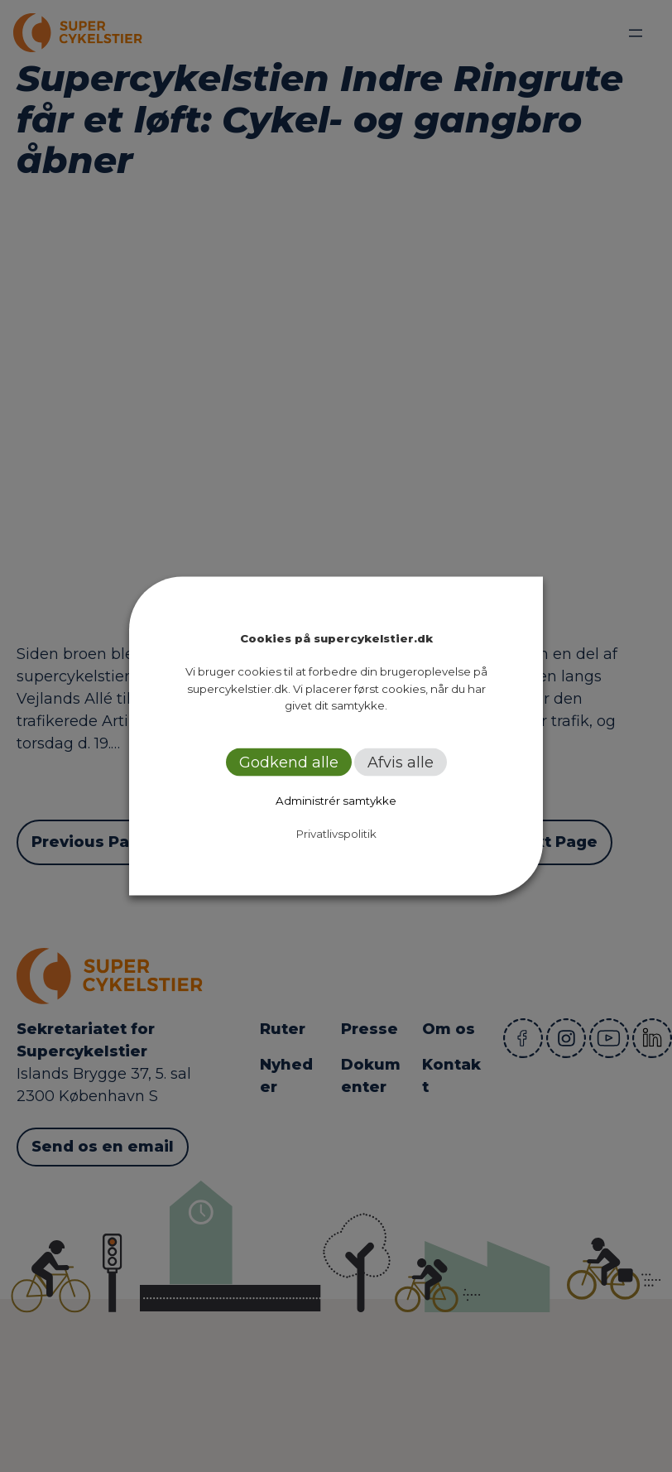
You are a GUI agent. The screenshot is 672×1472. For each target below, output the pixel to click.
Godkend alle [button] (288, 762)
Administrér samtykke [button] (336, 799)
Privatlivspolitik (336, 832)
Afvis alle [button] (400, 762)
